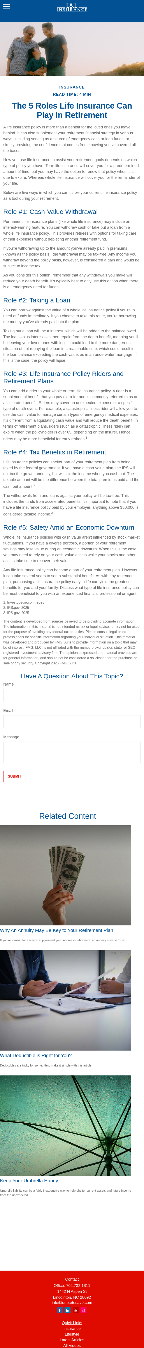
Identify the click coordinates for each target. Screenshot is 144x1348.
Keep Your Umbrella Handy (29, 1180)
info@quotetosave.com (72, 1302)
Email (8, 710)
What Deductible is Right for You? (36, 1055)
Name (8, 684)
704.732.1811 (78, 1285)
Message (11, 737)
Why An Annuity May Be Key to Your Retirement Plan (56, 930)
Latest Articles (72, 1340)
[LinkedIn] (67, 1310)
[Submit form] (14, 776)
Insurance (72, 1328)
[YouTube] (76, 1310)
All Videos (72, 1345)
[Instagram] (83, 1310)
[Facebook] (60, 1310)
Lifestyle (72, 1334)
